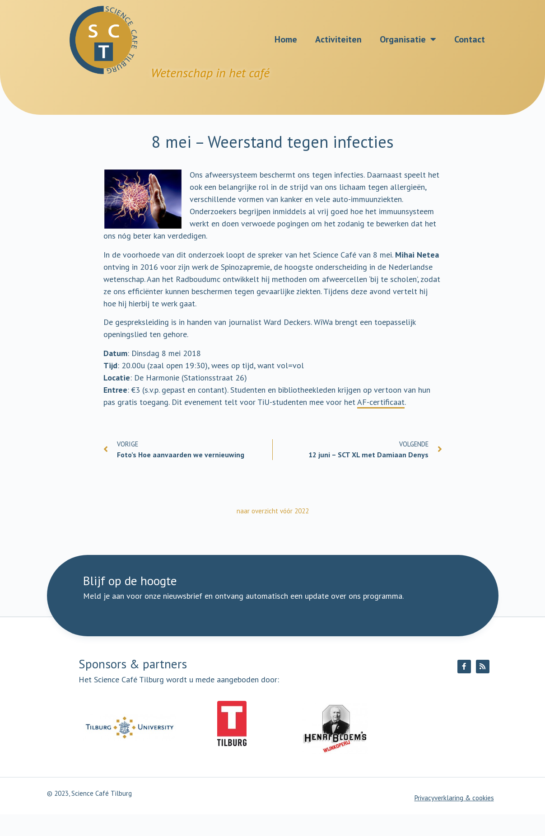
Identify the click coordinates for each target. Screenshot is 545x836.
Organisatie (408, 39)
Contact (469, 39)
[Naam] (130, 617)
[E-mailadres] (229, 617)
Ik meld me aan (317, 616)
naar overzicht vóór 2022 (273, 511)
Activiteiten (338, 39)
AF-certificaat (381, 402)
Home (286, 39)
